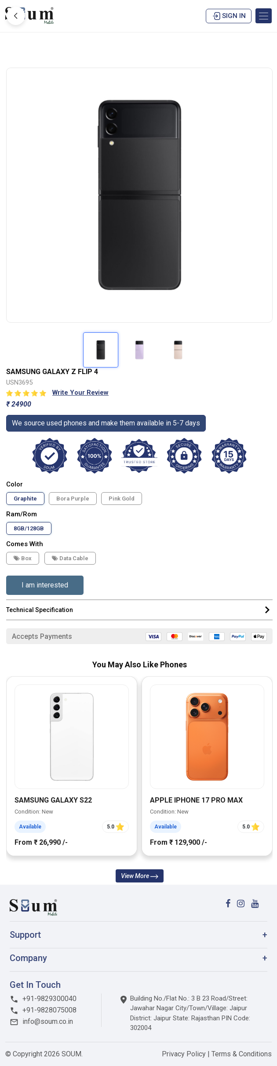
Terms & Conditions (241, 1054)
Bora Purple (72, 498)
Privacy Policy (185, 1054)
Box (23, 558)
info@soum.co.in (41, 1021)
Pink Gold (122, 498)
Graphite (25, 498)
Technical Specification (139, 610)
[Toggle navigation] (263, 15)
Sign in (228, 16)
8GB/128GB (29, 528)
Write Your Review (80, 392)
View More (139, 875)
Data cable (70, 558)
